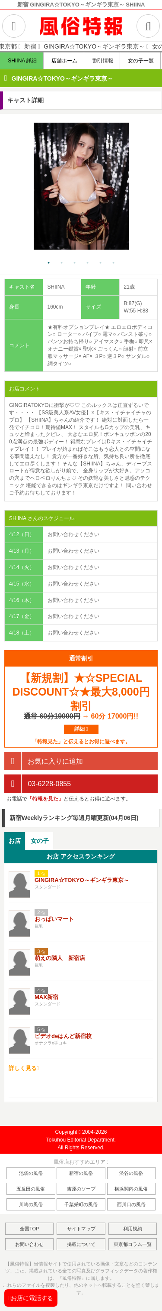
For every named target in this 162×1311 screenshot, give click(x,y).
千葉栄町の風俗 (81, 1204)
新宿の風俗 (81, 1173)
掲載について (81, 1244)
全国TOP (29, 1228)
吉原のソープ (81, 1188)
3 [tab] (74, 263)
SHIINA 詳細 (22, 61)
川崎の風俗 (31, 1204)
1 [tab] (48, 263)
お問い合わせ (29, 1244)
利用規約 (132, 1228)
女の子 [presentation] (40, 840)
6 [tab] (113, 263)
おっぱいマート (54, 919)
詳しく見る (24, 1068)
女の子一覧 (140, 61)
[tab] (14, 841)
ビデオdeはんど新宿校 (63, 1036)
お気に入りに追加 (43, 761)
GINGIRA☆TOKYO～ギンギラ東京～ (62, 78)
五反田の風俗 (30, 1188)
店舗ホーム (64, 61)
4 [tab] (87, 263)
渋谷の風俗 (131, 1173)
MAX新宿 (46, 997)
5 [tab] (100, 263)
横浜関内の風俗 (131, 1188)
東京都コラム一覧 (133, 1244)
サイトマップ (81, 1228)
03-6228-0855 (37, 783)
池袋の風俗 (31, 1173)
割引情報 (102, 61)
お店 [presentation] (15, 840)
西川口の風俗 (131, 1204)
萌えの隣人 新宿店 (60, 958)
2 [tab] (61, 263)
